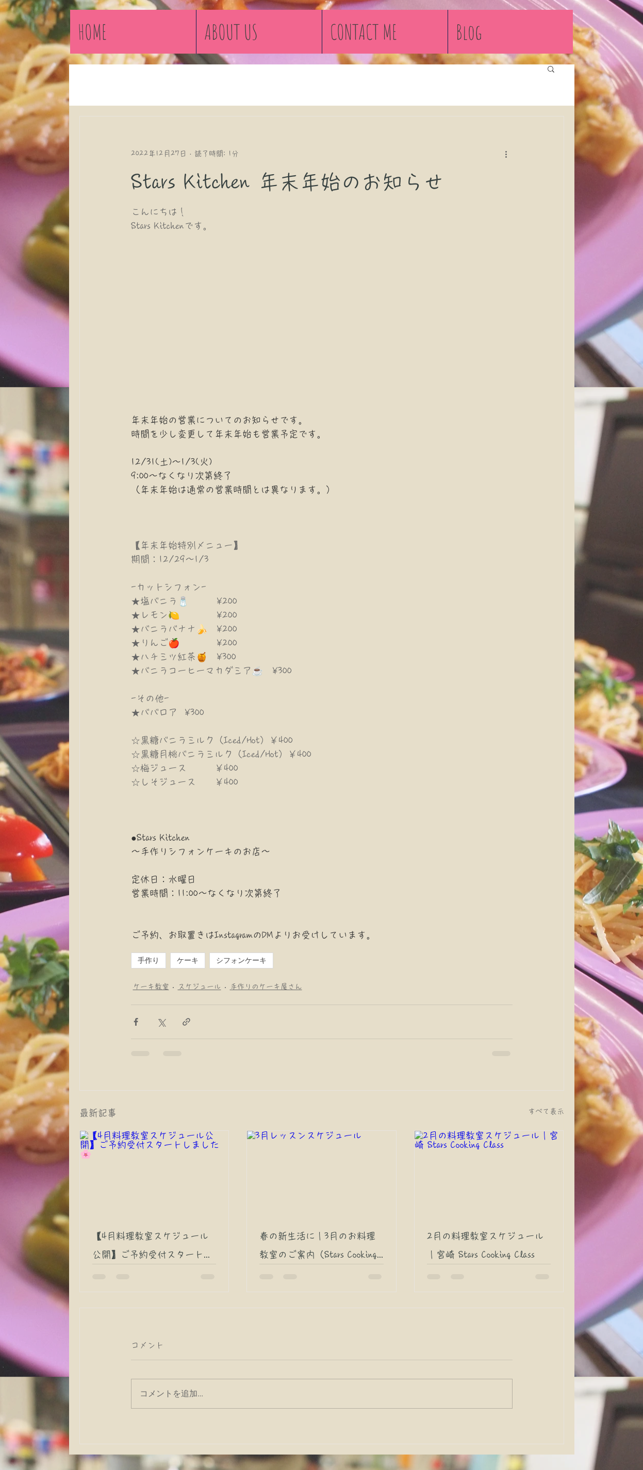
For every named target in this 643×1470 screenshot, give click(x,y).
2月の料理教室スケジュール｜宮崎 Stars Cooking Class (485, 1245)
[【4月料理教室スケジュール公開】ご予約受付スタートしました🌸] (154, 1172)
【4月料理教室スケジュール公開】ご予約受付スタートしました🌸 (152, 1247)
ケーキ (188, 960)
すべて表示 (546, 1111)
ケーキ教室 (151, 986)
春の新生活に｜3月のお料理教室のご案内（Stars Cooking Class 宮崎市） (318, 1247)
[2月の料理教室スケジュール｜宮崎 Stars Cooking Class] (489, 1172)
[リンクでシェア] (186, 1022)
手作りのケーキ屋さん (266, 986)
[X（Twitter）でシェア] (161, 1022)
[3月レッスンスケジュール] (321, 1172)
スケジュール (199, 986)
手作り (148, 960)
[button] (551, 68)
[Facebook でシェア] (136, 1022)
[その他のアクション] (506, 153)
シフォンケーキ (241, 960)
